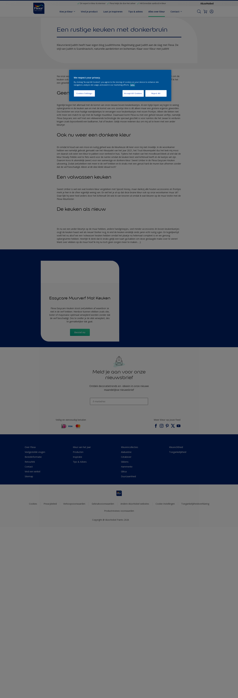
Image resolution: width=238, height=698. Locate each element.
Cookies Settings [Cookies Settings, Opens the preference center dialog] (84, 93)
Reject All (155, 93)
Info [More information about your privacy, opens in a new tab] (132, 85)
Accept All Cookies (133, 93)
